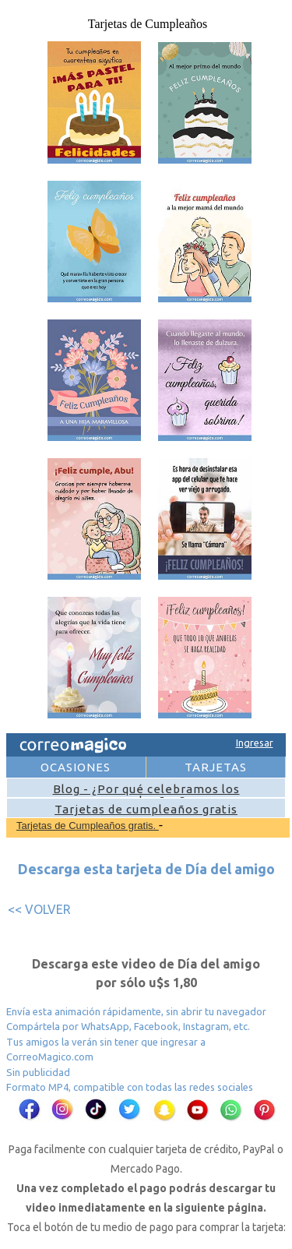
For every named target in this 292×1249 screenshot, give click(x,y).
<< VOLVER (39, 909)
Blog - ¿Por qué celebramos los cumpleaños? (146, 794)
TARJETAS (216, 767)
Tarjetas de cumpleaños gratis (146, 809)
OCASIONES (75, 767)
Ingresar (254, 742)
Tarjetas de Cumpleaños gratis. (87, 825)
